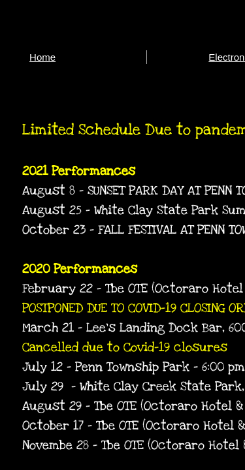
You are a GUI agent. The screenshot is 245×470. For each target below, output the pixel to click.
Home (42, 57)
